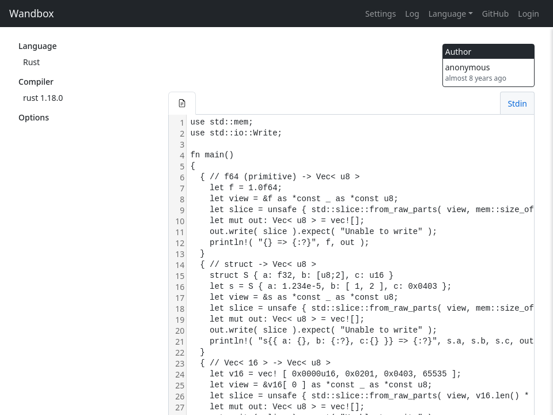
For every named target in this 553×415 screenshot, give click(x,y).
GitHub (495, 13)
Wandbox (31, 13)
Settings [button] (380, 13)
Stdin (517, 103)
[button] (182, 103)
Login (528, 13)
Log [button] (412, 13)
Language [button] (447, 13)
